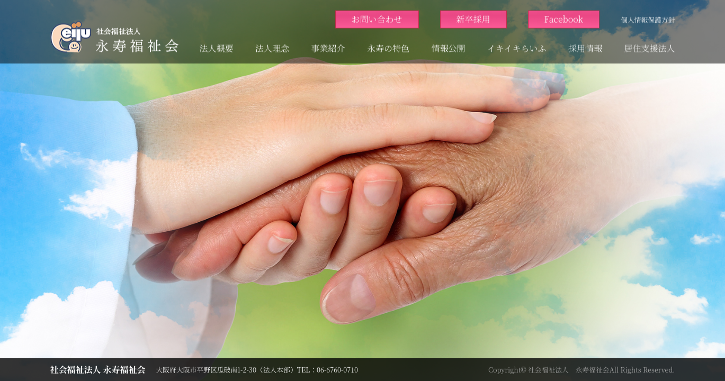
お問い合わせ (377, 14)
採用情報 (585, 43)
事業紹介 (328, 43)
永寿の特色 (388, 43)
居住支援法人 (649, 43)
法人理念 (272, 43)
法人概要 (217, 43)
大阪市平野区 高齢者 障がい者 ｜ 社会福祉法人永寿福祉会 (114, 32)
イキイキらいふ (516, 43)
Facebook (564, 14)
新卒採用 (473, 14)
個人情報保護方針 (648, 15)
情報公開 (449, 43)
